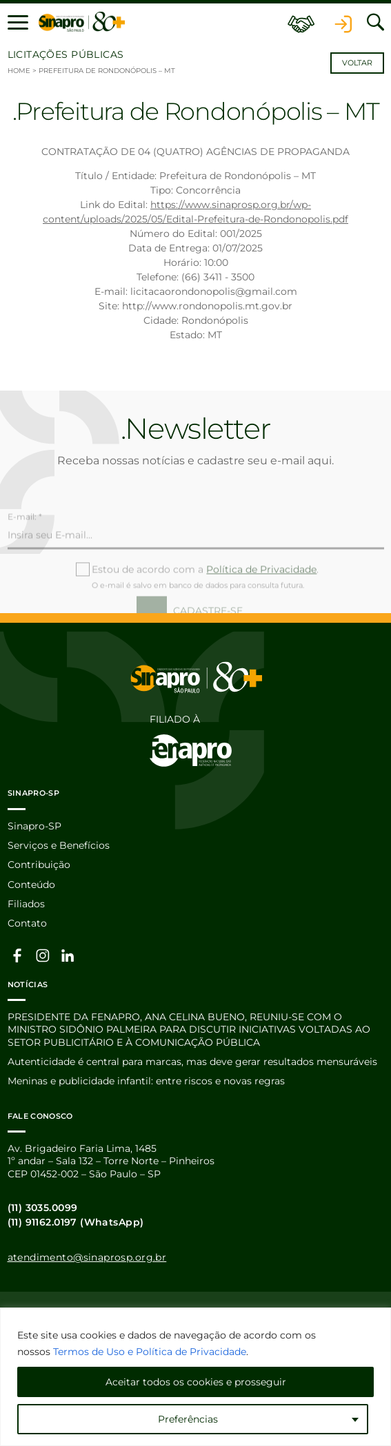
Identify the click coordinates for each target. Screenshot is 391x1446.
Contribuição (39, 864)
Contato (27, 923)
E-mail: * (25, 538)
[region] (195, 1377)
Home (19, 70)
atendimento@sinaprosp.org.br (87, 1257)
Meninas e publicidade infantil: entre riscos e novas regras (146, 1081)
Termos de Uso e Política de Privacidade (149, 1351)
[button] (18, 22)
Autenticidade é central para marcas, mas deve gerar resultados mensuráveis (192, 1061)
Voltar (357, 63)
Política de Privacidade (261, 589)
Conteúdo (31, 884)
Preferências (188, 1419)
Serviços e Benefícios (59, 845)
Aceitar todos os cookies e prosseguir (196, 1382)
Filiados (26, 904)
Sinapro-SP (34, 826)
